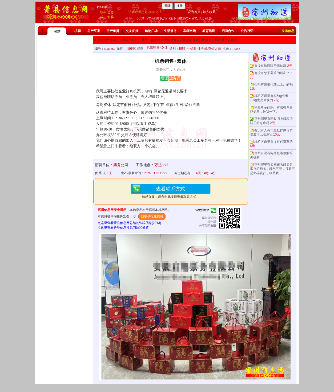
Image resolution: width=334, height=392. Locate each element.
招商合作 (228, 31)
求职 (77, 31)
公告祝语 (247, 31)
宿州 (103, 12)
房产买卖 (93, 31)
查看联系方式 (170, 188)
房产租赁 (112, 31)
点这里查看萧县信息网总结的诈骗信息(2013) (129, 223)
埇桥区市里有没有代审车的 (273, 142)
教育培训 (208, 31)
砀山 (103, 17)
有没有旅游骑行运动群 (270, 66)
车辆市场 (189, 31)
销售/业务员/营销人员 (205, 49)
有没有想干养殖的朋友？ (271, 73)
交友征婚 (132, 31)
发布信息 (287, 31)
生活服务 (170, 31)
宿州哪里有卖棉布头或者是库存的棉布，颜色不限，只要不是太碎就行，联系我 (272, 169)
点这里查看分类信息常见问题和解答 (123, 228)
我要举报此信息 (152, 216)
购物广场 (151, 31)
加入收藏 (209, 12)
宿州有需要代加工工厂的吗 (273, 84)
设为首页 (194, 12)
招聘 (57, 32)
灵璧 (110, 12)
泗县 (110, 17)
